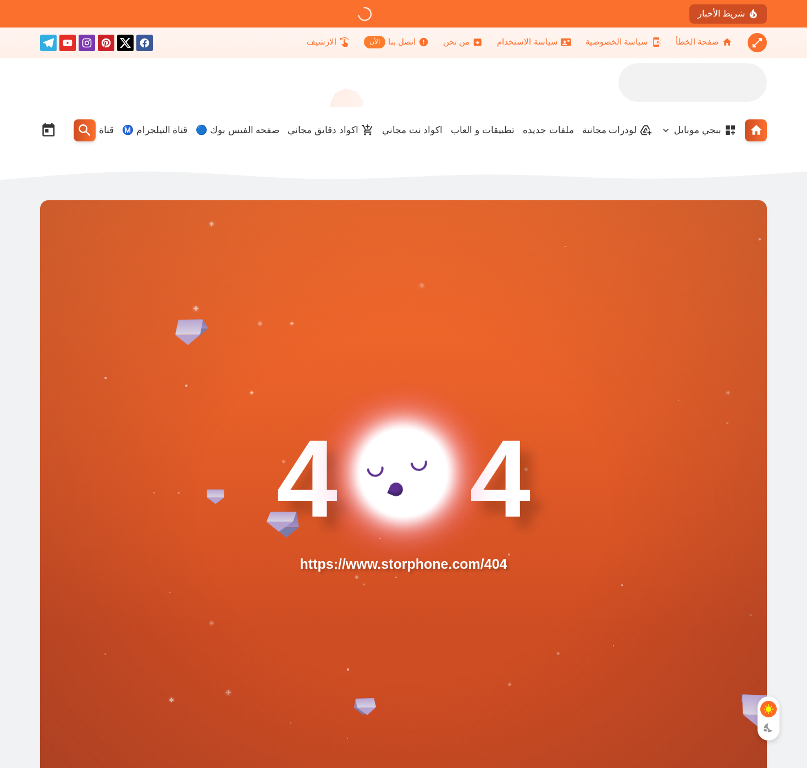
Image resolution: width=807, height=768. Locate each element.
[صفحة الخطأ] (704, 42)
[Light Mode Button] (768, 709)
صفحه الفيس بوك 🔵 (237, 130)
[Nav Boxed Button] (757, 42)
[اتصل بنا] (396, 42)
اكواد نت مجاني (412, 130)
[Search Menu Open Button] (85, 130)
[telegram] (48, 45)
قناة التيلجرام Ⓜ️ (154, 130)
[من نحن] (463, 42)
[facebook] (144, 45)
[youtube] (67, 45)
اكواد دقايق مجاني (330, 130)
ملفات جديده (548, 130)
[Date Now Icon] (48, 130)
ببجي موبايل (705, 130)
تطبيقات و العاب (482, 130)
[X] (125, 45)
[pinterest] (106, 45)
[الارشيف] (328, 42)
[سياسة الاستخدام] (534, 42)
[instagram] (87, 45)
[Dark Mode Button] (768, 727)
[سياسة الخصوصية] (623, 42)
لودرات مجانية (617, 130)
